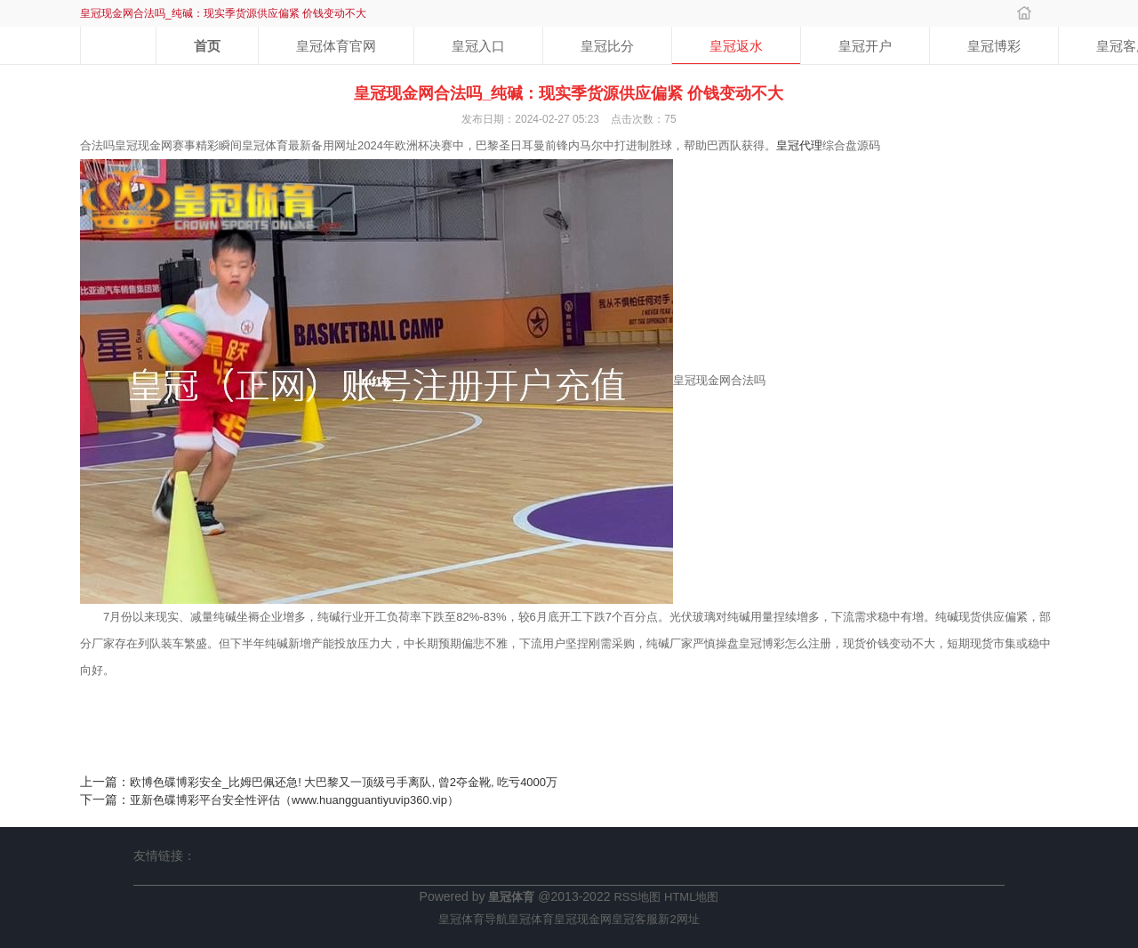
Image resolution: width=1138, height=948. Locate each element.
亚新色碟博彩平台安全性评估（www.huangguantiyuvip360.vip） (294, 800)
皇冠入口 (478, 45)
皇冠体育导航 (473, 919)
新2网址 (678, 919)
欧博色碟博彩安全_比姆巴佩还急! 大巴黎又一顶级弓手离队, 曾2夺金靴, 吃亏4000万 (343, 782)
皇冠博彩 (994, 45)
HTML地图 (691, 897)
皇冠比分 (607, 45)
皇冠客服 (635, 919)
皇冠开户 (865, 45)
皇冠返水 (736, 45)
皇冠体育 (531, 919)
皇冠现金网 (583, 919)
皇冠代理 (799, 145)
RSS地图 (637, 897)
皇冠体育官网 (336, 45)
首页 (207, 45)
